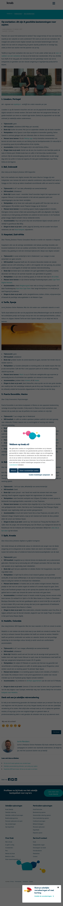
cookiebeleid (13, 465)
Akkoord (13, 470)
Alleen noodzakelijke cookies (29, 470)
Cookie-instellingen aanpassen (41, 475)
